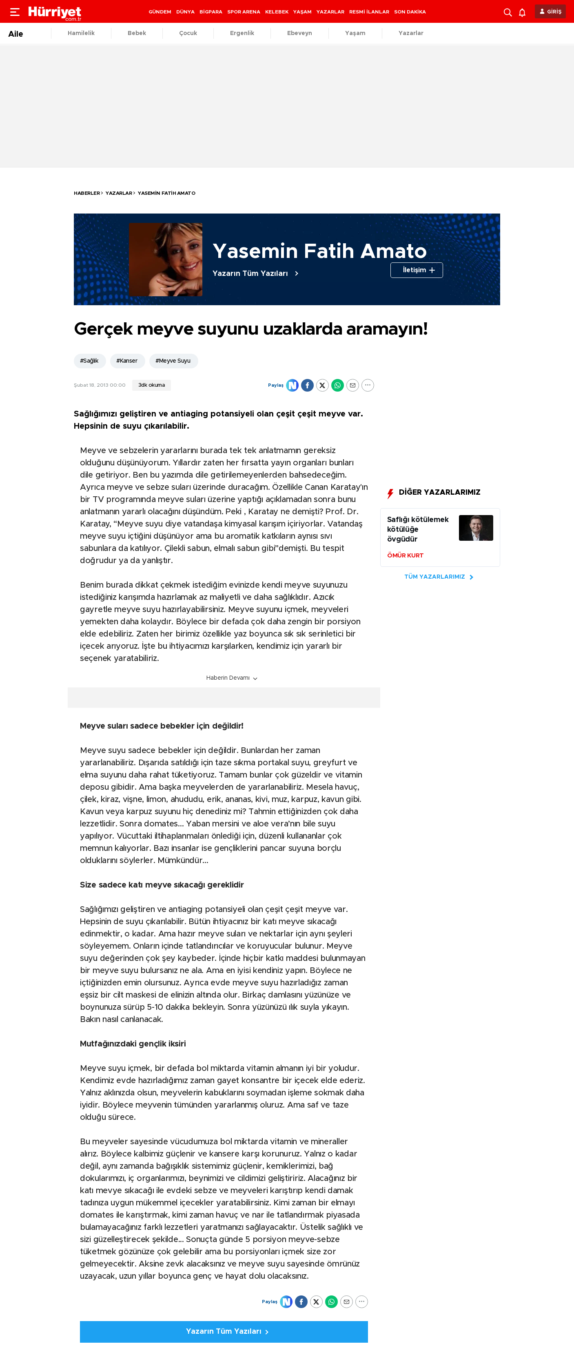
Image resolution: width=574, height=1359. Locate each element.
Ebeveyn (299, 33)
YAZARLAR (330, 11)
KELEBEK (276, 11)
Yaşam (355, 33)
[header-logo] (55, 11)
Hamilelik (81, 33)
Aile (15, 34)
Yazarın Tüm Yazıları (250, 274)
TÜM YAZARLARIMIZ (434, 577)
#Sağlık (89, 361)
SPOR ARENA (243, 11)
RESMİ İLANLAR (369, 11)
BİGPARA (210, 11)
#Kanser (126, 361)
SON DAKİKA (410, 11)
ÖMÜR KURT (405, 556)
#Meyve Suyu (172, 361)
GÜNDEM (159, 11)
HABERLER (87, 193)
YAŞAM (302, 11)
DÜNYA (185, 11)
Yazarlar (411, 33)
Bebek (137, 33)
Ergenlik (242, 33)
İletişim (414, 270)
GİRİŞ (554, 12)
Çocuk (188, 33)
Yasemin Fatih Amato (166, 193)
